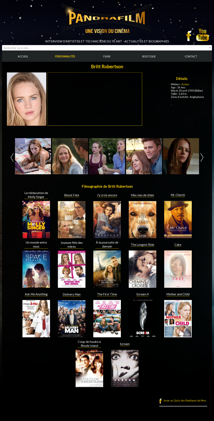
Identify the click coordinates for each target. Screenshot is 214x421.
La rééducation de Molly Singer (36, 195)
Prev (12, 157)
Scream (125, 344)
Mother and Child (178, 294)
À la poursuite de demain (107, 244)
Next (201, 157)
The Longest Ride (142, 244)
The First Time (107, 294)
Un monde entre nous (36, 244)
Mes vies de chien (142, 195)
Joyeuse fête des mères (72, 244)
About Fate (71, 195)
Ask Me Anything (36, 294)
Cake (177, 244)
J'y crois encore (107, 195)
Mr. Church (178, 195)
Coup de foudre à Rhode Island (89, 343)
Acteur (185, 84)
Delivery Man (72, 294)
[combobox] (107, 48)
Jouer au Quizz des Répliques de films (184, 400)
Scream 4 (142, 294)
